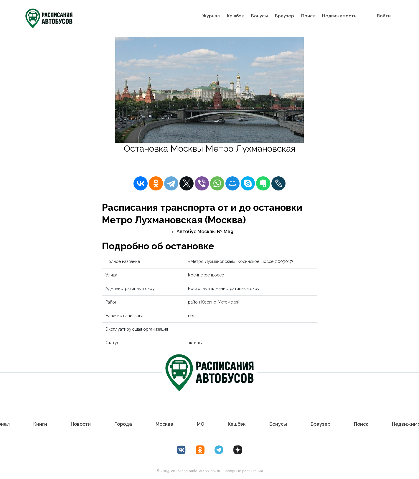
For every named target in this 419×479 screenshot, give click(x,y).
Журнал (211, 16)
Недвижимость (339, 16)
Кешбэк (235, 16)
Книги (40, 424)
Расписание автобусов (162, 161)
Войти (384, 16)
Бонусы (259, 16)
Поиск (308, 16)
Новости (81, 424)
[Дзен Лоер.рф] (238, 449)
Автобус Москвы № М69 (204, 231)
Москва (164, 424)
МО (200, 424)
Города (123, 424)
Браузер (284, 16)
